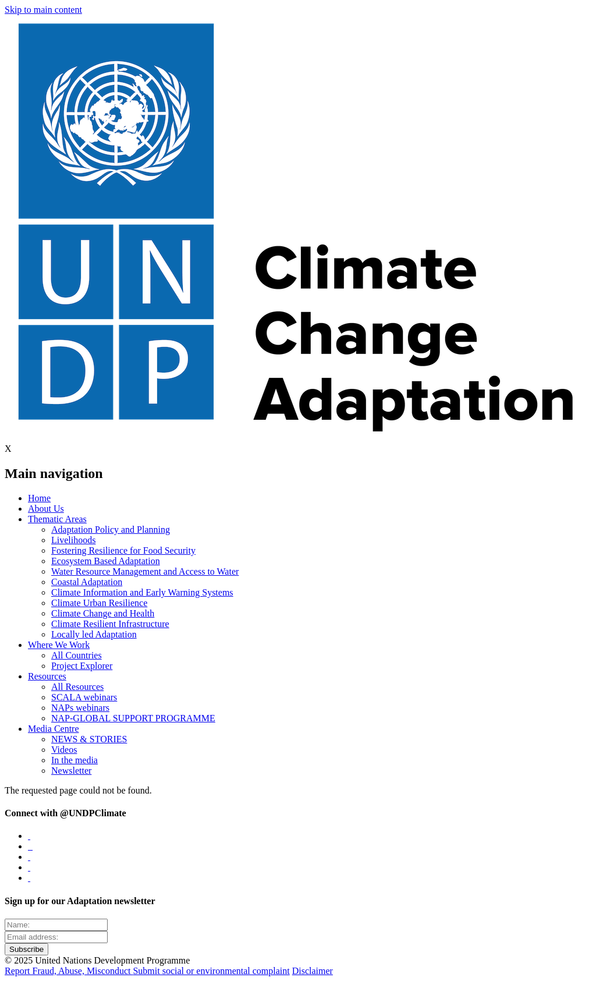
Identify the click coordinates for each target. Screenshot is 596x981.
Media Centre (53, 729)
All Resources (77, 687)
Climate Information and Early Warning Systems (142, 592)
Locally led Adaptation (94, 634)
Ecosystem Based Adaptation (105, 561)
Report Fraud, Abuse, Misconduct (69, 971)
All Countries (76, 655)
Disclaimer (312, 971)
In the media (74, 760)
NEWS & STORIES (89, 739)
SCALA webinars (84, 697)
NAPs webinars (80, 708)
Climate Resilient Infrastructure (110, 624)
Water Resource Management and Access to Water (145, 571)
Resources (47, 676)
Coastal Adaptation (86, 582)
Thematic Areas (57, 519)
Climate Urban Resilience (99, 603)
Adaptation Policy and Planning (110, 529)
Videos (64, 750)
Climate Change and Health (102, 613)
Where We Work (59, 645)
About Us (46, 508)
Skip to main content (43, 10)
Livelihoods (73, 540)
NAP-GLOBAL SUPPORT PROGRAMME (133, 718)
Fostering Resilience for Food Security (123, 550)
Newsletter (71, 770)
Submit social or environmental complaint (211, 971)
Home (39, 498)
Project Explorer (81, 666)
